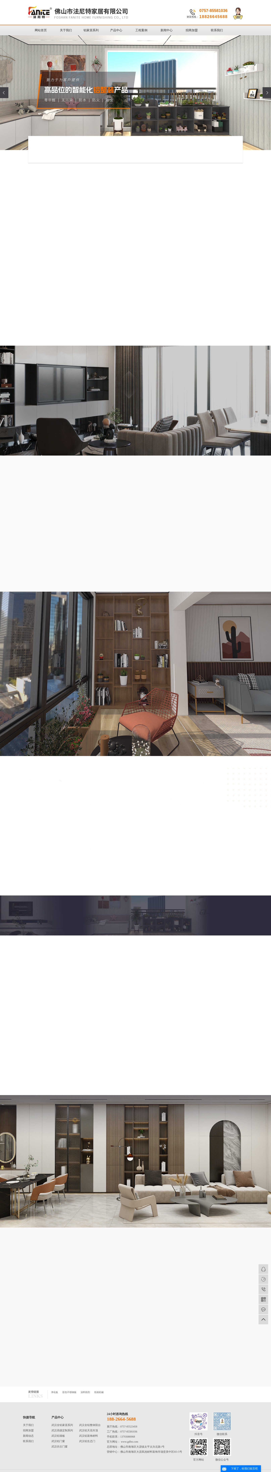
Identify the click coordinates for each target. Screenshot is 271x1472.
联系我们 (217, 30)
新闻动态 (28, 1435)
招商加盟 (192, 30)
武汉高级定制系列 (62, 1430)
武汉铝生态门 (87, 1441)
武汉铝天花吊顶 (88, 1430)
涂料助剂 (85, 1392)
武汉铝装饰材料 (88, 1435)
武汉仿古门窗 (59, 1446)
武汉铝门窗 (58, 1441)
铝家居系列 (91, 30)
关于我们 (66, 30)
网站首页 (41, 30)
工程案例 (141, 30)
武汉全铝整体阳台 (90, 1425)
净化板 (54, 1392)
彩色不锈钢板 (69, 1392)
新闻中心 (166, 30)
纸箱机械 (99, 1392)
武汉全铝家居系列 (62, 1425)
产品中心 (116, 30)
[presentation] (4, 92)
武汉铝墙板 (58, 1435)
